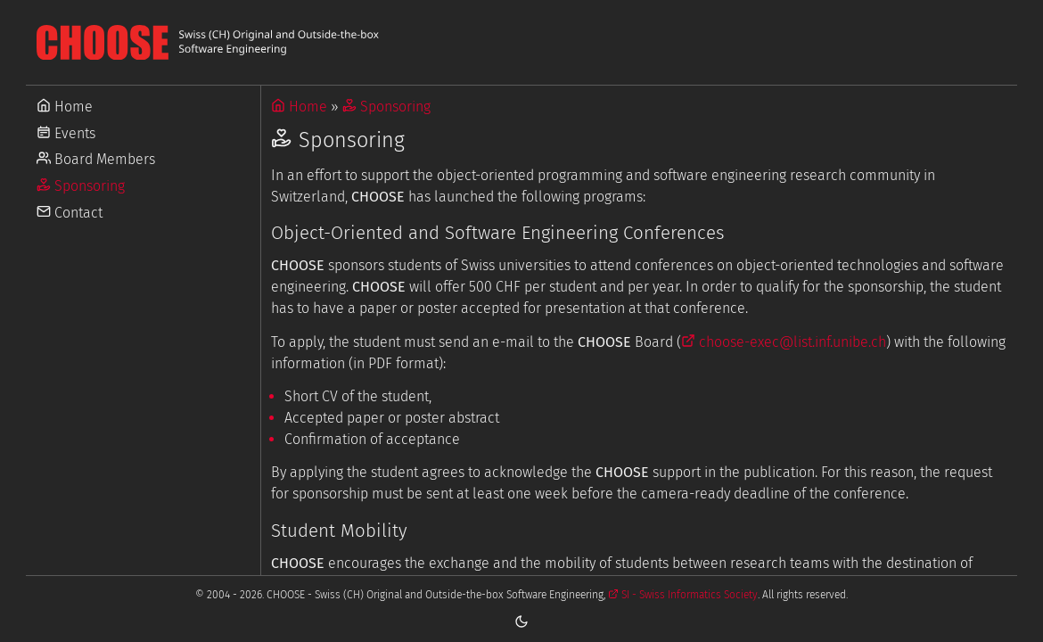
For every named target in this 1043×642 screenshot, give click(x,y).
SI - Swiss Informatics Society (683, 594)
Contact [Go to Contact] (70, 212)
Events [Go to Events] (66, 133)
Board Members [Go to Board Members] (96, 159)
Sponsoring (386, 106)
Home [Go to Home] (65, 106)
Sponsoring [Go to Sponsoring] (81, 185)
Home (299, 106)
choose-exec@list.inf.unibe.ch (783, 341)
